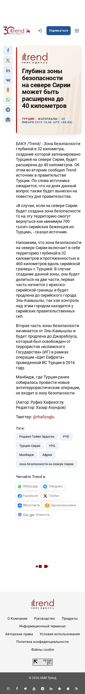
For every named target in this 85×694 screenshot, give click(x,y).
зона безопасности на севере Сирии (46, 464)
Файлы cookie (42, 650)
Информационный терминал (42, 626)
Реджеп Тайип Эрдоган (36, 436)
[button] (8, 50)
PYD (66, 436)
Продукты (70, 619)
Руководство (44, 619)
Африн (47, 455)
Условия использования (60, 634)
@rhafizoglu (43, 416)
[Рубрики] (77, 30)
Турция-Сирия (29, 446)
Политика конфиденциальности (42, 642)
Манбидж (26, 455)
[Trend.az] (16, 31)
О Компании (17, 619)
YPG (52, 446)
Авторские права (19, 634)
